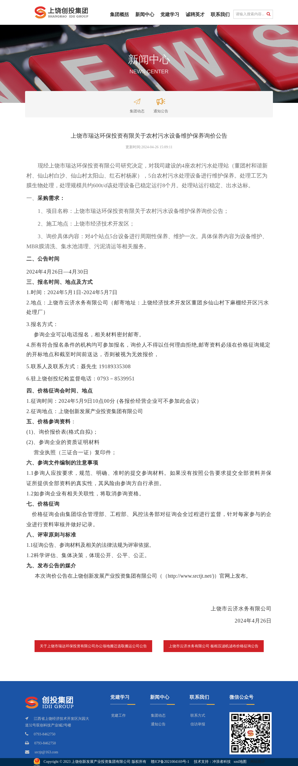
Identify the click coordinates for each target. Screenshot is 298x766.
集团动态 (137, 103)
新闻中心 (144, 14)
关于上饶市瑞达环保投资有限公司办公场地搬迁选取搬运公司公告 (93, 646)
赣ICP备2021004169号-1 (170, 762)
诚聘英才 (195, 14)
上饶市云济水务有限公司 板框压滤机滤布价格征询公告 (213, 646)
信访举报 (197, 724)
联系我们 (220, 14)
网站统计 (257, 762)
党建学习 (169, 14)
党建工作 (118, 715)
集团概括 (119, 14)
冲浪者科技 (221, 762)
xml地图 (240, 762)
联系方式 (197, 715)
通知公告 (160, 103)
